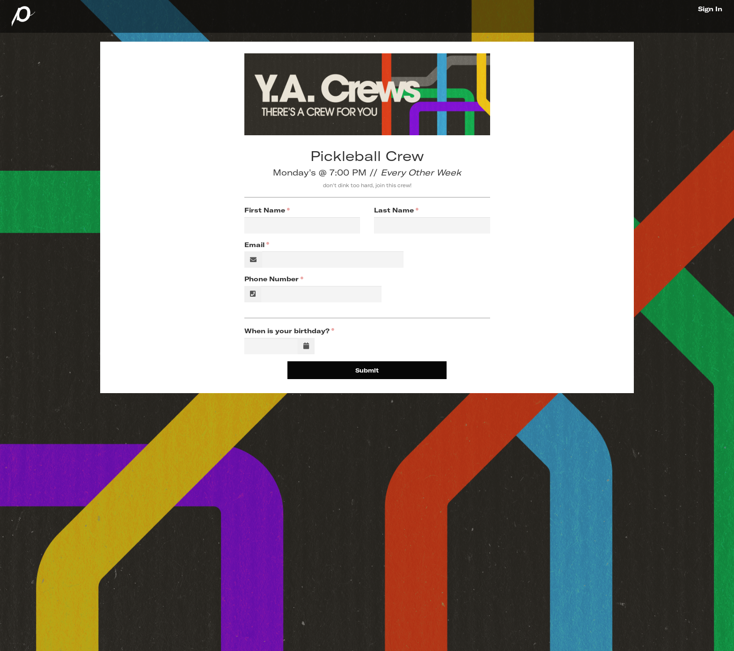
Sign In (710, 9)
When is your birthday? (287, 331)
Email (254, 245)
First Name (264, 210)
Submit (367, 370)
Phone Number (271, 279)
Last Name (394, 210)
